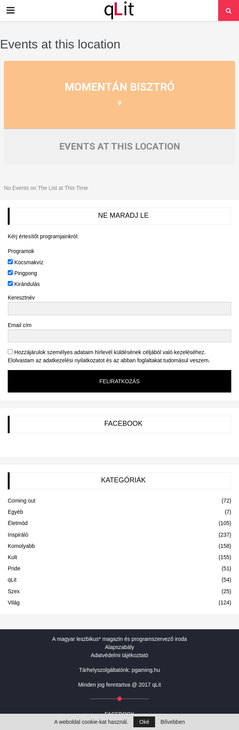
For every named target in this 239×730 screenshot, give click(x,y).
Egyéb (15, 512)
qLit (12, 580)
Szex (14, 591)
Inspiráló (18, 535)
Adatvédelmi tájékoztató (120, 655)
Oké (144, 722)
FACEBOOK (123, 423)
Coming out (22, 501)
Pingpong (22, 273)
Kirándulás (24, 284)
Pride (14, 568)
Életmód (17, 523)
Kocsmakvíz (25, 262)
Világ (14, 602)
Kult (12, 557)
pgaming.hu (146, 670)
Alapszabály (119, 647)
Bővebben (172, 722)
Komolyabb (21, 546)
